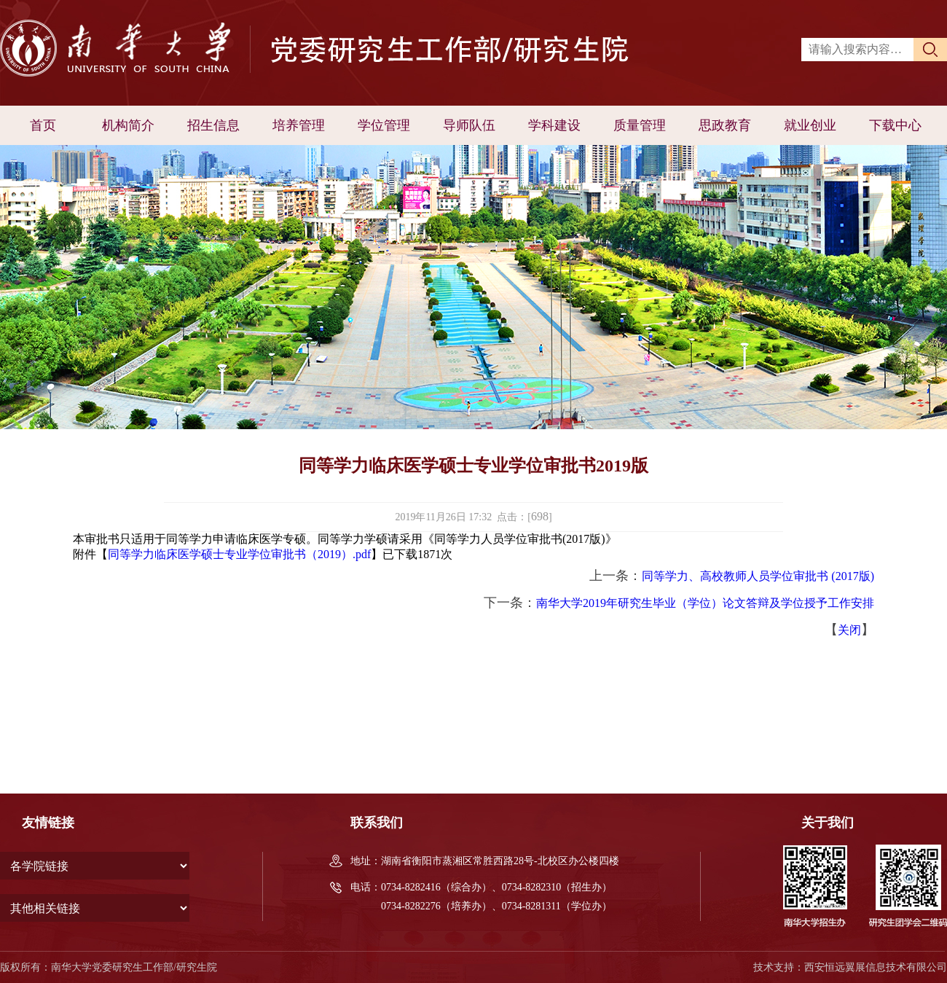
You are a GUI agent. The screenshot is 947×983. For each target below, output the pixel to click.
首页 (43, 125)
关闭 (849, 630)
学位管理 (384, 125)
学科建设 (554, 125)
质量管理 (639, 125)
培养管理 (298, 125)
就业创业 (810, 125)
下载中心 (895, 125)
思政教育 (725, 125)
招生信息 (213, 125)
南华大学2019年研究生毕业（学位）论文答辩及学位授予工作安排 (705, 603)
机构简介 (128, 125)
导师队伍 (469, 125)
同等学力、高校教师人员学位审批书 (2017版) (758, 576)
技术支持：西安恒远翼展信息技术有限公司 (850, 967)
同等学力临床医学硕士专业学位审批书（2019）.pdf (239, 554)
